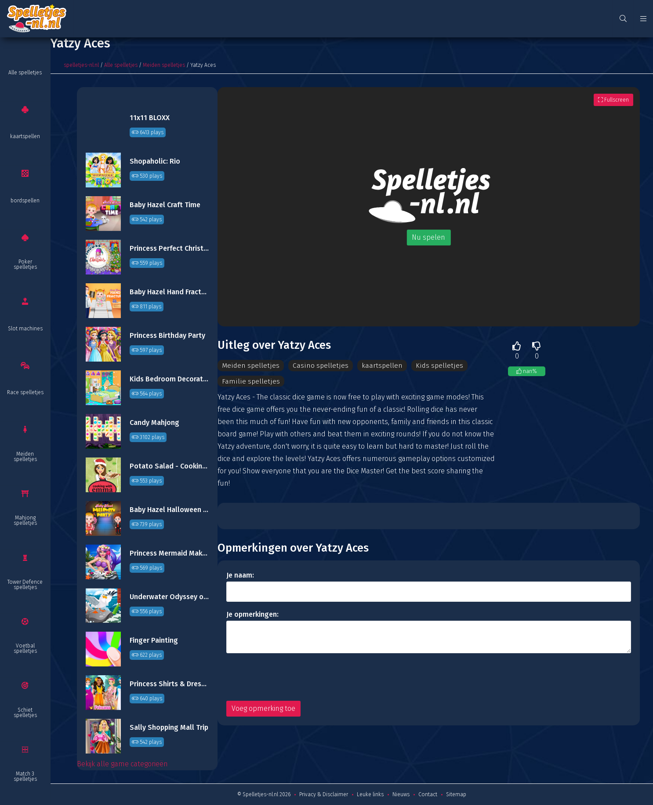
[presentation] (293, 677)
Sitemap (456, 794)
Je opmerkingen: (252, 615)
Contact (427, 794)
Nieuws (401, 794)
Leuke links (370, 794)
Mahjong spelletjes (25, 520)
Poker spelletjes (25, 264)
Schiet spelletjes (25, 712)
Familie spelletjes (250, 381)
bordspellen (25, 201)
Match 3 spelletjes (25, 776)
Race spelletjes (25, 392)
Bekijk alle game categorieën (122, 764)
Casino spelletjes (319, 365)
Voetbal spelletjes (25, 648)
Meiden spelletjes (25, 456)
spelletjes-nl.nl (81, 65)
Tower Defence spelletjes (25, 584)
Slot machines (25, 329)
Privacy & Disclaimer (323, 794)
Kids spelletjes (437, 365)
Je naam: (240, 575)
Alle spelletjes (25, 73)
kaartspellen (25, 136)
